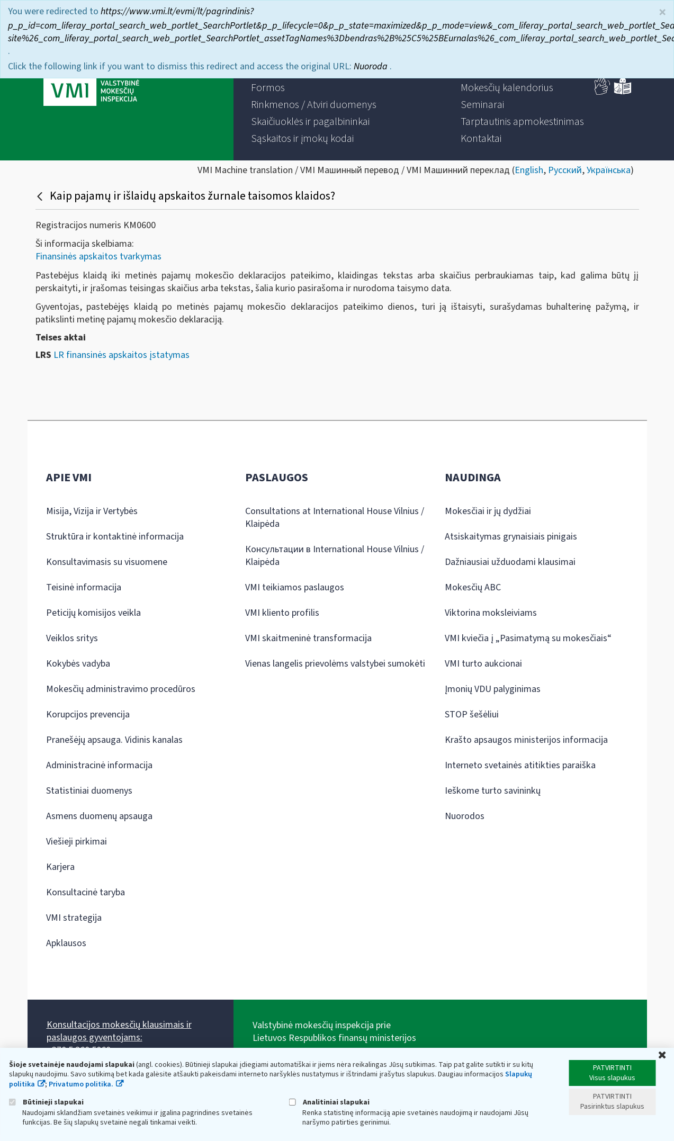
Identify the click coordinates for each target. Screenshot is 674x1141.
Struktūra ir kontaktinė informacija (115, 536)
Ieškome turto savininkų (493, 790)
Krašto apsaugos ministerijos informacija (526, 740)
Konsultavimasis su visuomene (106, 562)
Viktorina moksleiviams (491, 612)
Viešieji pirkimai (76, 841)
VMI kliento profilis (282, 612)
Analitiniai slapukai (329, 1102)
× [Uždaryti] (662, 11)
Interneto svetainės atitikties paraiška (520, 765)
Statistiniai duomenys (89, 790)
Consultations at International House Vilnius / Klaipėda (334, 518)
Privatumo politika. (81, 1084)
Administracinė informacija (99, 765)
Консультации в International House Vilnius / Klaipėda (334, 556)
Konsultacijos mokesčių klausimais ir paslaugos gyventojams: (119, 1031)
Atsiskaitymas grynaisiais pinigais (511, 536)
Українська (609, 170)
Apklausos (66, 943)
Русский (565, 170)
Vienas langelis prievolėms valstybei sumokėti (335, 663)
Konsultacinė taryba (85, 892)
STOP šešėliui (472, 714)
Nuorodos (464, 816)
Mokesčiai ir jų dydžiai (488, 511)
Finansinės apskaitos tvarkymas (98, 256)
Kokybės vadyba (78, 663)
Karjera (60, 867)
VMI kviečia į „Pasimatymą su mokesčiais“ (528, 638)
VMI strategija (74, 917)
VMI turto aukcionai (483, 663)
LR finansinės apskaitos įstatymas (121, 355)
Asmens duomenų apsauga (99, 816)
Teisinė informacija (83, 587)
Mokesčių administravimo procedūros (120, 689)
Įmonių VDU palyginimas (493, 689)
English (529, 170)
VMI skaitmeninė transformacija (308, 638)
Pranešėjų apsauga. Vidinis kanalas (114, 740)
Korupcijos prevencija (88, 714)
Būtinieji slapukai (46, 1102)
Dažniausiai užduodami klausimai (510, 562)
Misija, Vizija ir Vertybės (92, 511)
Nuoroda (372, 65)
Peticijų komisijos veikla (93, 612)
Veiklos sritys (72, 638)
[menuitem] (268, 87)
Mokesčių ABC (473, 587)
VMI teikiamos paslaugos (294, 587)
